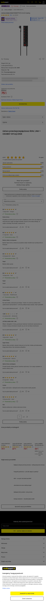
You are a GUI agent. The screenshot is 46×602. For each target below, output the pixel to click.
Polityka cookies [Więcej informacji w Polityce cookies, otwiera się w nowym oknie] (6, 588)
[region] (23, 583)
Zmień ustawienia (27, 598)
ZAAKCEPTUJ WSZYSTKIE (27, 593)
